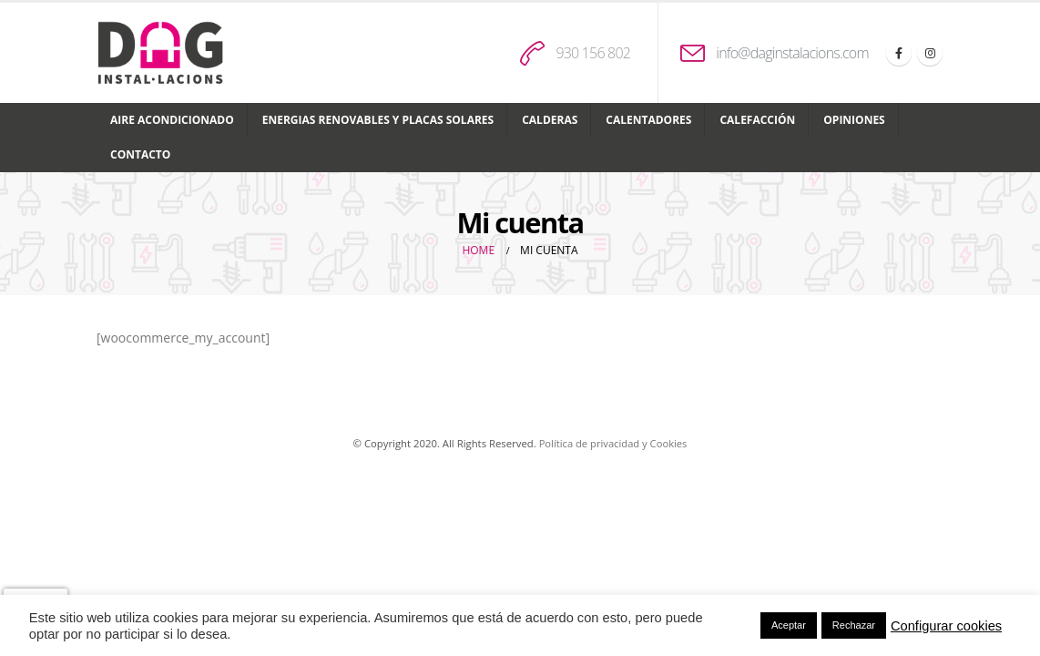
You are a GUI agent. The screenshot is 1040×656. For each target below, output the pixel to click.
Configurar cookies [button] (946, 626)
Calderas (549, 120)
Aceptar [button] (788, 625)
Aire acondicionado (172, 120)
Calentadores (648, 120)
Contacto (140, 154)
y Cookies (664, 443)
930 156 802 (593, 53)
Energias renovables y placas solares (378, 120)
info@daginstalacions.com (792, 53)
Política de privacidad (589, 443)
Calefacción (757, 120)
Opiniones (853, 120)
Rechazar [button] (853, 625)
